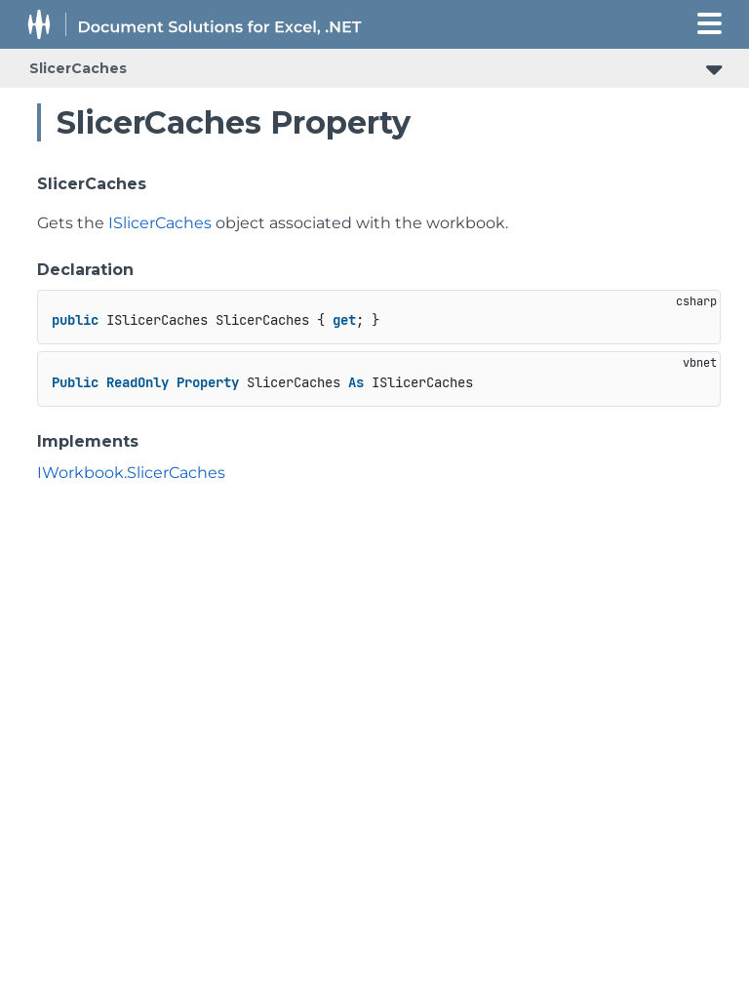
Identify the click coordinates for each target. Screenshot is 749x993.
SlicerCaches (78, 68)
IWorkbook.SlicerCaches (131, 472)
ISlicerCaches (160, 223)
